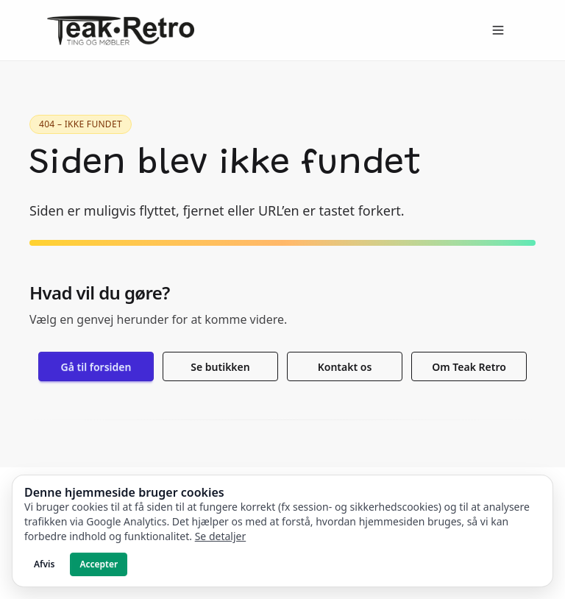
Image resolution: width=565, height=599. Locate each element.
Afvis (44, 564)
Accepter (98, 564)
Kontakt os (345, 367)
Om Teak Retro (469, 367)
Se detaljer (220, 536)
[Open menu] (498, 30)
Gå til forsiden (96, 367)
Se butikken (220, 367)
